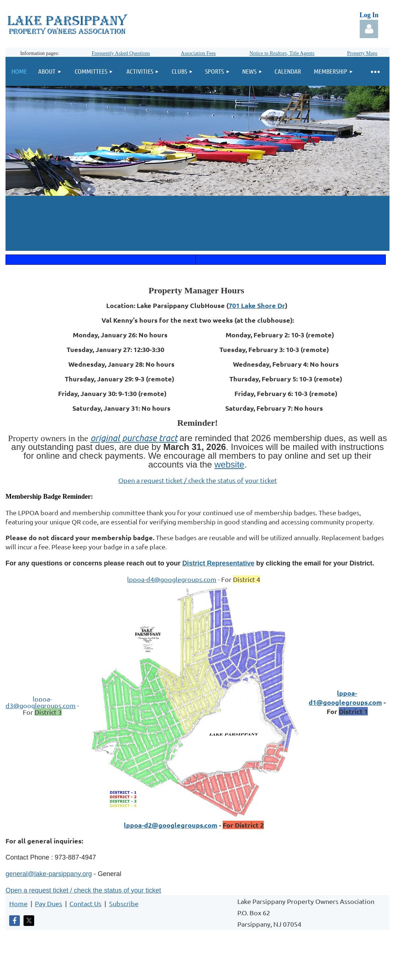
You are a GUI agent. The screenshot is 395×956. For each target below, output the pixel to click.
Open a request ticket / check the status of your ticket (197, 480)
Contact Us (85, 903)
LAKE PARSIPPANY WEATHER (197, 223)
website (229, 464)
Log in (369, 29)
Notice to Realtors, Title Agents (282, 53)
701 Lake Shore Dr (257, 305)
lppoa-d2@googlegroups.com (171, 825)
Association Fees (198, 53)
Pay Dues (48, 903)
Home (18, 903)
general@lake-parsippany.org (49, 874)
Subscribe (124, 903)
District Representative (218, 563)
